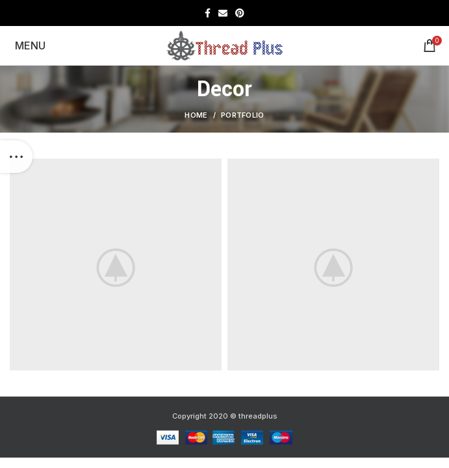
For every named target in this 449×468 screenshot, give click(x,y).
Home (196, 115)
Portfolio (242, 115)
